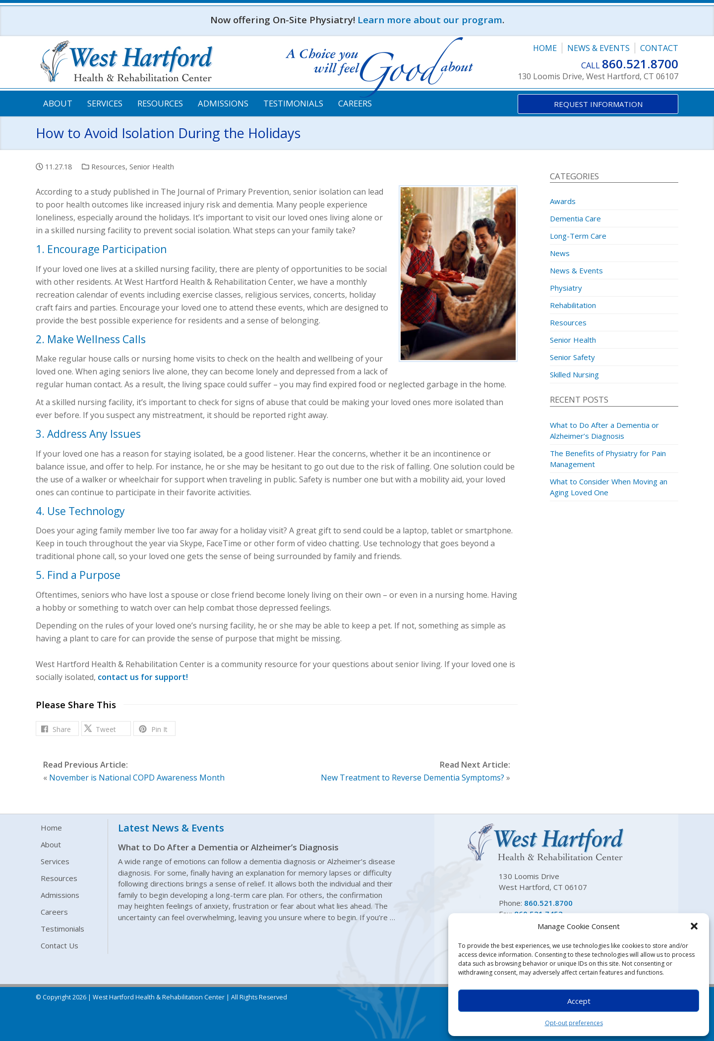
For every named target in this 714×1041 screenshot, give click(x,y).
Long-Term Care (578, 236)
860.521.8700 (640, 63)
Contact (659, 48)
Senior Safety (572, 357)
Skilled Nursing (574, 374)
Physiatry (566, 288)
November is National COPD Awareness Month (137, 777)
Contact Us (59, 945)
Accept (579, 1001)
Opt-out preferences (574, 1023)
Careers (355, 103)
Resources (160, 103)
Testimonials (293, 103)
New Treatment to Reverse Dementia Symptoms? (412, 777)
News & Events (598, 48)
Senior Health (151, 166)
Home (545, 48)
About (57, 103)
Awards (563, 201)
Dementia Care (575, 218)
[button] (694, 926)
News (560, 253)
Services (104, 103)
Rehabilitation (573, 305)
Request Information (598, 104)
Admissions (223, 103)
